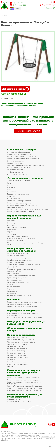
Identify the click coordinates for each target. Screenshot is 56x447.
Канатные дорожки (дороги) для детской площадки (23, 383)
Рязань (5, 2)
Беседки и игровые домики (18, 194)
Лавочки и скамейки (15, 255)
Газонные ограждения (16, 315)
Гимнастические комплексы (19, 154)
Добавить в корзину (15, 89)
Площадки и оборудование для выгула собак (26, 322)
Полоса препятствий (15, 163)
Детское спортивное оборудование (22, 156)
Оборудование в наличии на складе (24, 329)
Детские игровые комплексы (19, 181)
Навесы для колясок (15, 346)
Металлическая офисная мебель (21, 342)
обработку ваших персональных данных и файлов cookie (28, 437)
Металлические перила (17, 344)
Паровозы (11, 223)
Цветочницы (12, 291)
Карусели (11, 187)
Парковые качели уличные (18, 282)
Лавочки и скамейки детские (19, 258)
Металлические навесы (17, 337)
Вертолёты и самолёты (16, 227)
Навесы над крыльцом (16, 355)
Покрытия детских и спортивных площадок (24, 302)
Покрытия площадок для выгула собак (22, 306)
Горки (9, 189)
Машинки (11, 220)
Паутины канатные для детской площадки (24, 377)
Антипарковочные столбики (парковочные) (24, 317)
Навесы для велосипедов (17, 348)
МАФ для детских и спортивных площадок (21, 249)
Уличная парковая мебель (18, 253)
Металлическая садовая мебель (20, 339)
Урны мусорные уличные (17, 278)
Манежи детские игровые (17, 236)
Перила (10, 366)
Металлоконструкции (21, 335)
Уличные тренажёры (15, 161)
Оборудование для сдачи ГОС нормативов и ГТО (27, 165)
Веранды (10, 196)
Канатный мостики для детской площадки (24, 386)
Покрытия (13, 299)
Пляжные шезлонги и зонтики (18, 401)
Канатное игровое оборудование (21, 238)
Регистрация (50, 5)
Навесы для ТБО (13, 359)
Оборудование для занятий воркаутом (23, 158)
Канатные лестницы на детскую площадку (24, 388)
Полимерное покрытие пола (19, 304)
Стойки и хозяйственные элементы (21, 275)
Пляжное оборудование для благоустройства (24, 395)
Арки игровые (13, 267)
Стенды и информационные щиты (21, 269)
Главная (4, 15)
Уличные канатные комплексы (19, 167)
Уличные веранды (14, 280)
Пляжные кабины (14, 271)
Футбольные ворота (15, 172)
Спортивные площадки (21, 149)
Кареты (10, 232)
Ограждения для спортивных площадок (23, 313)
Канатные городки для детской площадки (24, 390)
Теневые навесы (13, 198)
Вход (43, 5)
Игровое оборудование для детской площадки (24, 216)
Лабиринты (11, 234)
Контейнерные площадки (17, 362)
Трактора (11, 225)
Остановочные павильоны (17, 364)
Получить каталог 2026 (28, 130)
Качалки (10, 183)
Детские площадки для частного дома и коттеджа (28, 209)
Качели (10, 185)
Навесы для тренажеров (17, 351)
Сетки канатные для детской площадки (23, 380)
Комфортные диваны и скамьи (20, 260)
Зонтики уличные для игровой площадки (23, 264)
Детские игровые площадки (25, 178)
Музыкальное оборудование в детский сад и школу (25, 243)
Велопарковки (13, 273)
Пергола (10, 289)
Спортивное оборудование (18, 152)
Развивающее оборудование (19, 200)
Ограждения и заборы (21, 310)
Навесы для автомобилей (17, 357)
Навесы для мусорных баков (19, 295)
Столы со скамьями (15, 262)
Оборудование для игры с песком (21, 212)
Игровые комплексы (15, 240)
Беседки (10, 284)
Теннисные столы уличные (17, 174)
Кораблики (11, 229)
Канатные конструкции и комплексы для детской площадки (23, 372)
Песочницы (11, 192)
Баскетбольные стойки (16, 170)
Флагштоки (11, 293)
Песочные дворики (15, 207)
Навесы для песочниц (16, 353)
